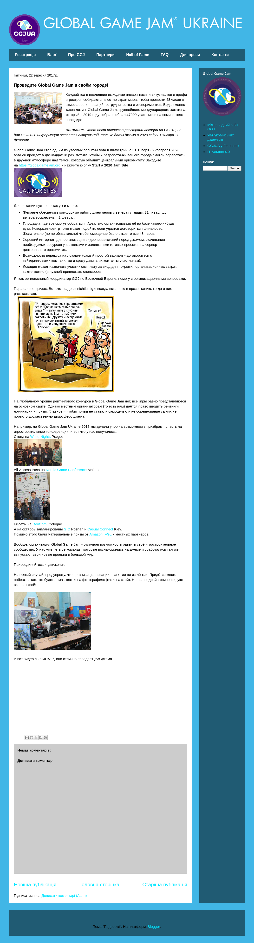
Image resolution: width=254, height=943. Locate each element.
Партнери (105, 55)
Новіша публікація (35, 884)
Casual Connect (100, 529)
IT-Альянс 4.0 (218, 152)
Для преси (190, 55)
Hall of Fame (137, 55)
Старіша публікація (164, 884)
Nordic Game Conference (66, 470)
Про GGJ (76, 55)
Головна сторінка (99, 884)
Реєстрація (25, 55)
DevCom (39, 524)
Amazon (96, 534)
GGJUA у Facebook (223, 146)
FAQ (165, 55)
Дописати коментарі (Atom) (64, 895)
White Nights (40, 436)
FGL (108, 534)
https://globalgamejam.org (39, 165)
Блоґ (52, 55)
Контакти (220, 55)
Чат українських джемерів (220, 137)
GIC (67, 529)
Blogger (154, 926)
